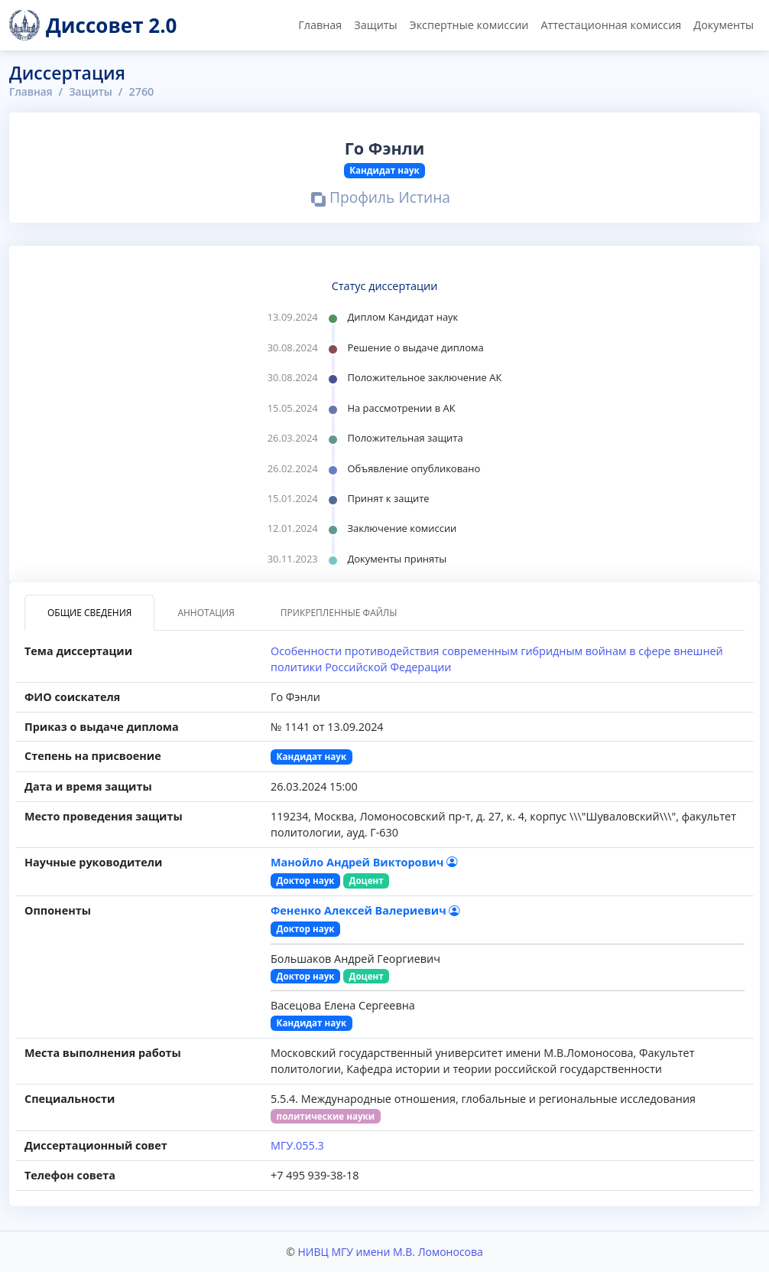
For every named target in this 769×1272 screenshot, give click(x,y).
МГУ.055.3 (297, 1145)
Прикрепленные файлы (339, 612)
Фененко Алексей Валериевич (365, 910)
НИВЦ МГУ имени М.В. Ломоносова (389, 1251)
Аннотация (205, 612)
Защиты (375, 25)
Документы (723, 25)
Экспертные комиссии (469, 25)
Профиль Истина (380, 199)
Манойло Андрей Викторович (364, 862)
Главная (320, 25)
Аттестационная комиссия (610, 25)
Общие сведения (89, 612)
